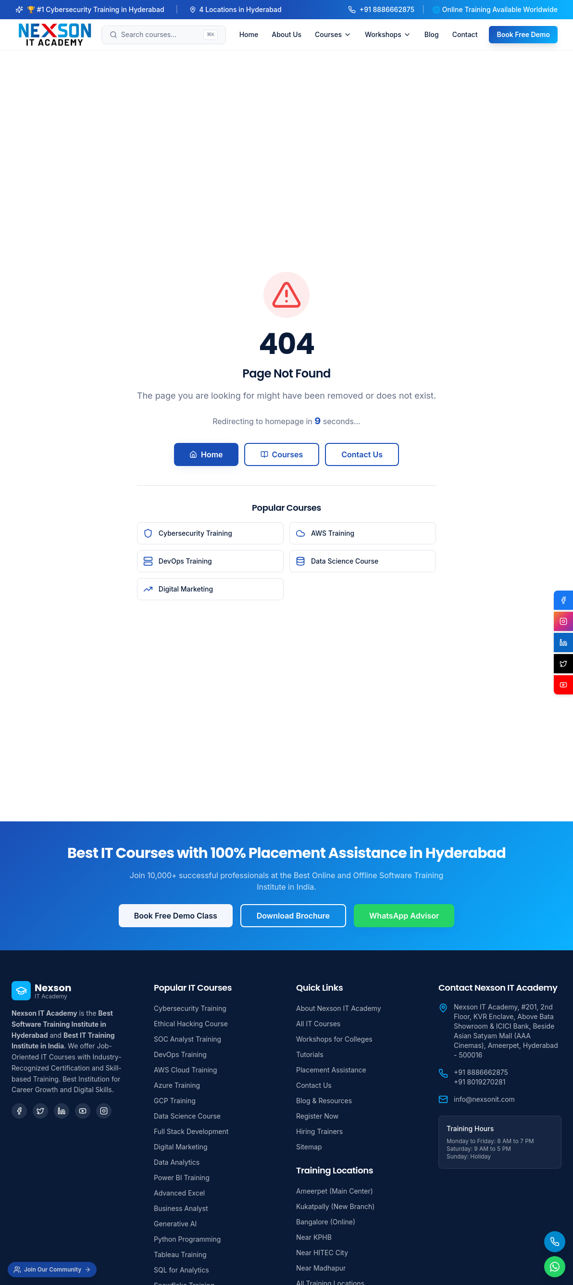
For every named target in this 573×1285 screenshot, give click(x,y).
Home (249, 34)
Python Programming (187, 1239)
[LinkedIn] (61, 1111)
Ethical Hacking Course (191, 1024)
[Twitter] (40, 1111)
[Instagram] (104, 1111)
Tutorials (310, 1054)
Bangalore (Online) (325, 1222)
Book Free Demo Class (175, 915)
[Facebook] (19, 1111)
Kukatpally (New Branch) (335, 1206)
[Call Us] (554, 1241)
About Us (286, 34)
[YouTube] (82, 1111)
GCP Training (175, 1100)
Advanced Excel (179, 1193)
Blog (431, 34)
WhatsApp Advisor (404, 915)
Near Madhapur (321, 1268)
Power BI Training (182, 1177)
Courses (333, 34)
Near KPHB (314, 1237)
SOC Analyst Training (187, 1039)
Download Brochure (293, 915)
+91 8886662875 (381, 9)
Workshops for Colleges (334, 1039)
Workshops (388, 34)
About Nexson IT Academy (338, 1008)
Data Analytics (176, 1162)
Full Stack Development (191, 1131)
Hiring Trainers (319, 1131)
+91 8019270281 (479, 1082)
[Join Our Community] (52, 1269)
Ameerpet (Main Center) (334, 1191)
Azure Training (177, 1085)
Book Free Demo (523, 34)
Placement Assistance (331, 1070)
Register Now (317, 1116)
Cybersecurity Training (190, 1008)
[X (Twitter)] (563, 663)
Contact (465, 34)
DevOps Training (180, 1054)
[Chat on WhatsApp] (554, 1266)
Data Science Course (187, 1116)
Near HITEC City (322, 1252)
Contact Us (362, 454)
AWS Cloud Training (185, 1070)
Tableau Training (180, 1254)
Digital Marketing (181, 1147)
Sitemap (309, 1147)
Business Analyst (181, 1208)
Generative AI (175, 1224)
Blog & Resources (324, 1100)
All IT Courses (318, 1024)
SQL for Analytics (181, 1270)
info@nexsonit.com (484, 1099)
